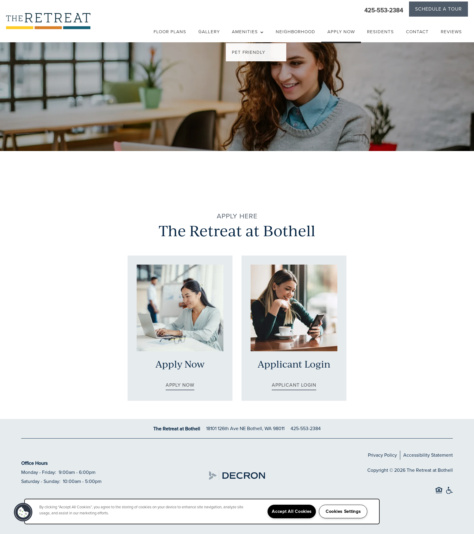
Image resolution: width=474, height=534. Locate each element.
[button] (438, 10)
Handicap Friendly (449, 493)
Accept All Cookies (292, 511)
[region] (202, 511)
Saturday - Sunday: (40, 481)
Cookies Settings (343, 511)
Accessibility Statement (428, 455)
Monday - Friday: (38, 472)
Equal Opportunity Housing (439, 493)
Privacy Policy (382, 455)
